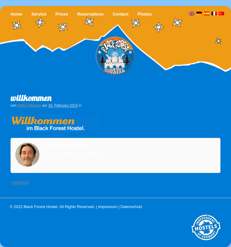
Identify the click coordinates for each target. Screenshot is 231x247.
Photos (144, 14)
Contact (120, 14)
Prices (61, 14)
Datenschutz (131, 206)
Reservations (90, 14)
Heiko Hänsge (29, 105)
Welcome (20, 182)
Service (38, 14)
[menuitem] (221, 13)
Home (16, 14)
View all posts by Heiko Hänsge (73, 153)
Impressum (107, 206)
